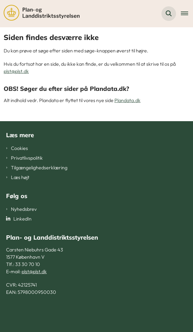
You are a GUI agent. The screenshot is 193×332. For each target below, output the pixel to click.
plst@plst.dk (16, 71)
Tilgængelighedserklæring (39, 167)
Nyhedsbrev (24, 209)
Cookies (19, 148)
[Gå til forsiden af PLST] (40, 13)
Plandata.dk (127, 100)
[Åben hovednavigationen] (187, 13)
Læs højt (20, 177)
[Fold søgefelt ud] (168, 13)
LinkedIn (22, 219)
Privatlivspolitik (27, 158)
